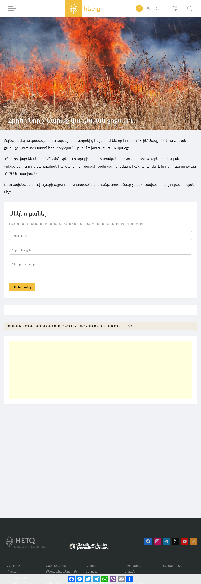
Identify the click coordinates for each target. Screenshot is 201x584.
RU (148, 8)
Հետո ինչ (14, 565)
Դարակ (12, 571)
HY (139, 8)
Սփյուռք (91, 571)
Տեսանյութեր (172, 565)
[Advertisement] (68, 370)
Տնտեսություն (56, 565)
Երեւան (129, 571)
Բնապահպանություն (61, 571)
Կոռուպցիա (132, 565)
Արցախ (91, 565)
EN (157, 8)
